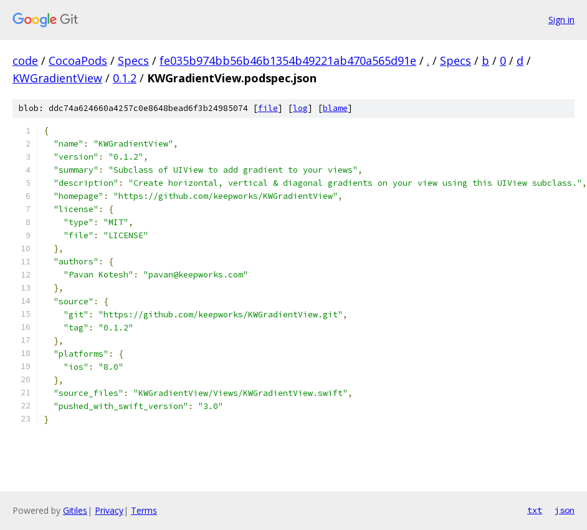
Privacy (109, 510)
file (268, 108)
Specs (133, 60)
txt (534, 510)
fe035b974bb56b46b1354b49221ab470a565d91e (288, 60)
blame (335, 108)
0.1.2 (124, 77)
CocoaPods (78, 60)
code (25, 60)
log (300, 108)
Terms (144, 510)
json (565, 510)
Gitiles (75, 510)
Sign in (561, 20)
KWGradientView (57, 77)
